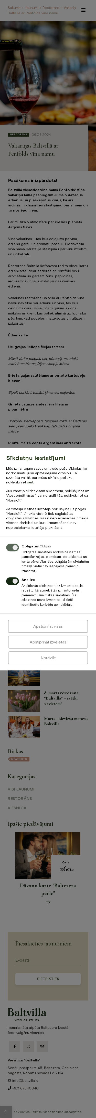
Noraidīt (48, 657)
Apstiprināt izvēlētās (48, 642)
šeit (30, 482)
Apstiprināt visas (48, 626)
